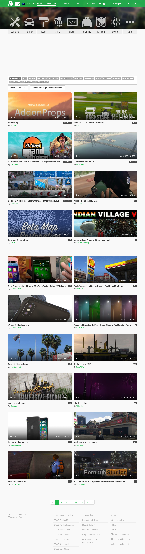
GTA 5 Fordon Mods (62, 520)
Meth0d (13, 125)
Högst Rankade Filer (91, 534)
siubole (79, 204)
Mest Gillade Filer (89, 525)
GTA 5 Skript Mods (62, 534)
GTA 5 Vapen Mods (62, 530)
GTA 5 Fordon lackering (64, 525)
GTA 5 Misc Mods (61, 549)
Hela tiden (18, 88)
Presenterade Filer (90, 520)
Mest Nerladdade (48, 88)
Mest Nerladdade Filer (91, 530)
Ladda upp (89, 3)
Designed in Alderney (17, 514)
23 (82, 502)
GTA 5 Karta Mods (61, 544)
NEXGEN (80, 328)
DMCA (113, 530)
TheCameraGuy (17, 367)
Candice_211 (16, 484)
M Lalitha (79, 406)
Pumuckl (79, 445)
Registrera (118, 3)
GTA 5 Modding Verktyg (64, 515)
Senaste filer (87, 515)
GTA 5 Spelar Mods (62, 539)
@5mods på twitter (120, 534)
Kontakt (114, 515)
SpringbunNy (16, 445)
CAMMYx (80, 367)
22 (76, 502)
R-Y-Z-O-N (80, 484)
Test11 (78, 125)
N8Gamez (15, 165)
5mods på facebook (120, 539)
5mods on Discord (120, 544)
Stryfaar (14, 406)
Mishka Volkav (16, 289)
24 (87, 502)
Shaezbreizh (81, 165)
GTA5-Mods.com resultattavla (89, 540)
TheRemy (14, 204)
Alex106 (14, 243)
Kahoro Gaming (82, 243)
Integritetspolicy (117, 520)
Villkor (113, 525)
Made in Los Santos (16, 517)
